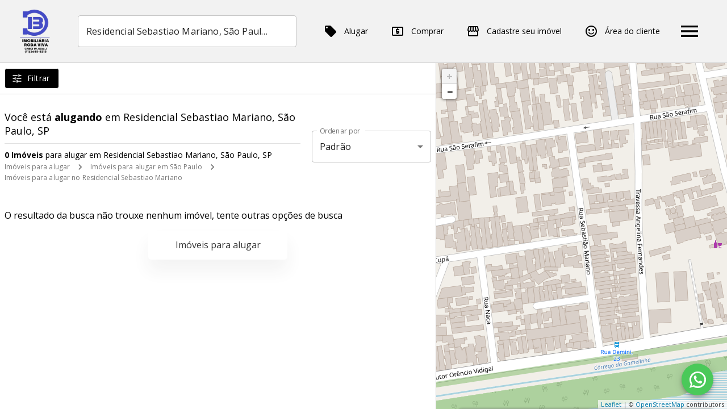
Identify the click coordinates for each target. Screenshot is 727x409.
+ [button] (449, 76)
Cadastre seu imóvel (514, 31)
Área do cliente (622, 31)
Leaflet (611, 404)
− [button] (450, 91)
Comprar (417, 31)
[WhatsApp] (697, 379)
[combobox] (187, 31)
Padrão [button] (335, 146)
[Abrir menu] (689, 31)
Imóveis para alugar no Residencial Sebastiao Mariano (93, 177)
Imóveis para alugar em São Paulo (146, 167)
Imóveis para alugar (37, 167)
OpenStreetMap (660, 404)
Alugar (346, 31)
